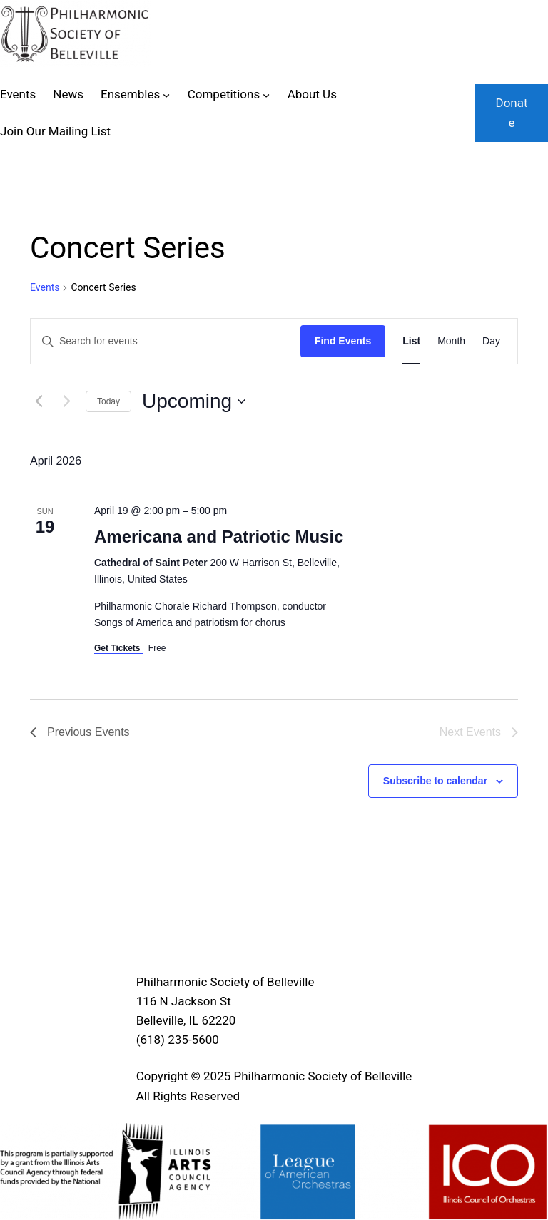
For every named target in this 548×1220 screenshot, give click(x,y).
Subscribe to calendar (435, 780)
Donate (511, 112)
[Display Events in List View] (411, 341)
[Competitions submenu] (266, 94)
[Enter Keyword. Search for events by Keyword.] (165, 341)
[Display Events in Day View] (491, 341)
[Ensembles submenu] (166, 94)
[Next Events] (66, 401)
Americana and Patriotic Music (218, 536)
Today (108, 401)
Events (44, 287)
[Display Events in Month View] (451, 341)
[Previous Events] (38, 401)
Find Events (343, 341)
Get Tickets (118, 648)
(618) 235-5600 (177, 1039)
